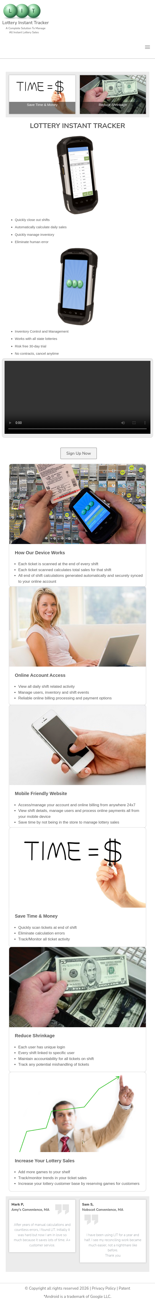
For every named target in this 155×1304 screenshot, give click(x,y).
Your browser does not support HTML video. (77, 397)
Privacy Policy (104, 1288)
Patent (124, 1288)
